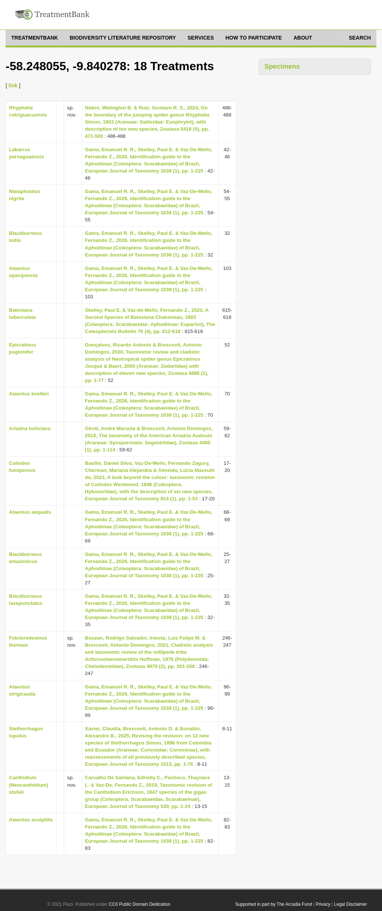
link (13, 85)
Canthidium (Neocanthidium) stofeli (28, 785)
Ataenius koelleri (29, 394)
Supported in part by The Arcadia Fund (273, 904)
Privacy (323, 904)
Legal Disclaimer (350, 904)
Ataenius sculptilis (31, 820)
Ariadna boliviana (29, 428)
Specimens (282, 66)
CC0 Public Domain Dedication (139, 904)
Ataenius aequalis (30, 512)
